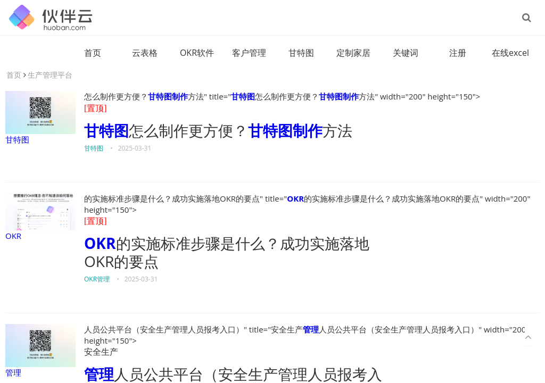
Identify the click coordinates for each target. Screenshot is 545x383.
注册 (457, 53)
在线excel (510, 53)
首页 (92, 53)
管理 (40, 351)
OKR (40, 217)
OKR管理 (97, 279)
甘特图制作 (168, 96)
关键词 (405, 53)
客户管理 (249, 53)
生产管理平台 (50, 75)
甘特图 (301, 53)
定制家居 (353, 53)
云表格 (145, 53)
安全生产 (101, 351)
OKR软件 (197, 53)
